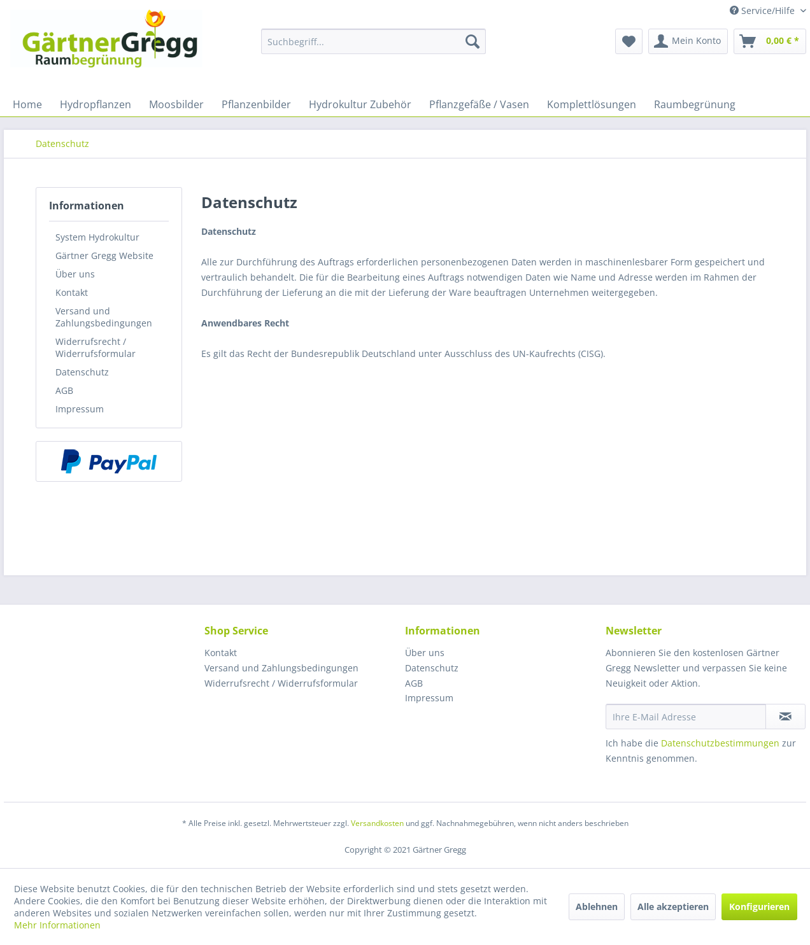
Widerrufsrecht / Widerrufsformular (95, 347)
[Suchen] (472, 41)
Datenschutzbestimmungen (720, 743)
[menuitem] (373, 41)
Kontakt (71, 292)
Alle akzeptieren (673, 906)
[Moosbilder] (176, 104)
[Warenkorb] (770, 41)
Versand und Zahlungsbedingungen (103, 317)
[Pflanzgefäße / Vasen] (479, 104)
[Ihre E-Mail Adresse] (686, 716)
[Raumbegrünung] (694, 104)
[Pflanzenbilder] (256, 104)
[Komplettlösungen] (591, 104)
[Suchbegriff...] (373, 41)
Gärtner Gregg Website (104, 255)
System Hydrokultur (97, 237)
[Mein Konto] (688, 41)
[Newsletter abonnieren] (785, 716)
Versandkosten (377, 823)
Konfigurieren (759, 906)
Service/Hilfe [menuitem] (763, 10)
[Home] (27, 104)
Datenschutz (82, 372)
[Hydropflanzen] (95, 104)
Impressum (79, 409)
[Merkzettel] (629, 41)
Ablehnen (597, 906)
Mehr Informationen (57, 925)
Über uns (75, 274)
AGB (64, 390)
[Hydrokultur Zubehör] (360, 104)
